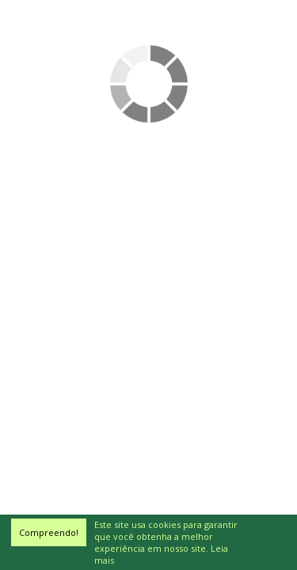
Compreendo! (48, 532)
